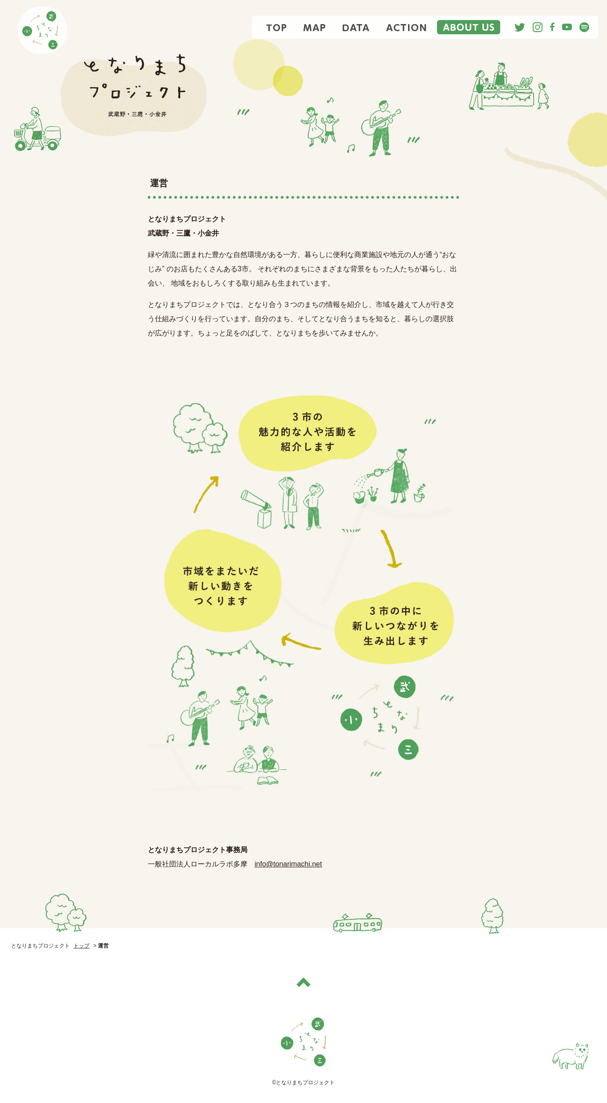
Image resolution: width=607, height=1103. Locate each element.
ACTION (406, 27)
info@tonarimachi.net (288, 864)
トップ (81, 946)
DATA (356, 27)
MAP (315, 27)
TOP (277, 27)
